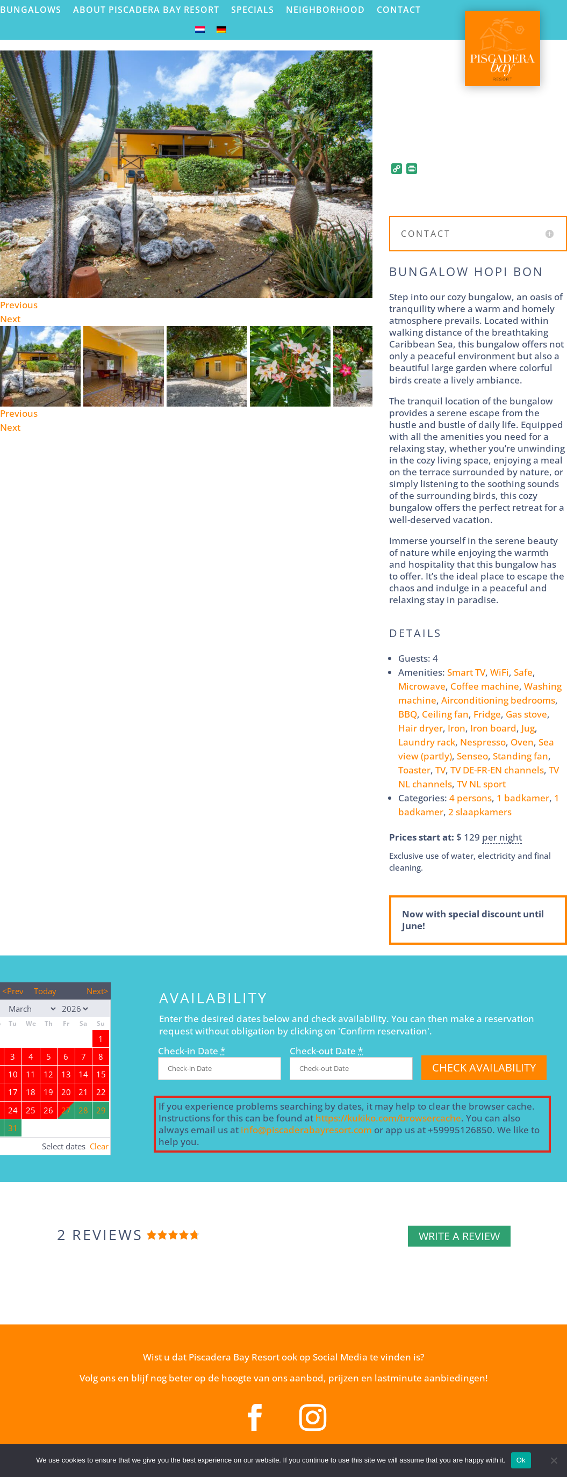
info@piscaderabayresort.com (306, 1130)
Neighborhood (325, 10)
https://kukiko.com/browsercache (388, 1118)
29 (101, 1110)
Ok (521, 1460)
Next (10, 319)
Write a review (459, 1236)
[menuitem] (200, 32)
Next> (98, 991)
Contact (399, 10)
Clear (99, 1146)
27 (66, 1110)
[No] (553, 1460)
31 (13, 1128)
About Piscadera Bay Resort (146, 10)
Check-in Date (191, 1051)
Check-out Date (326, 1051)
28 (83, 1110)
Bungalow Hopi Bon (466, 271)
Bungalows (30, 10)
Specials (252, 10)
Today (45, 991)
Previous (19, 305)
